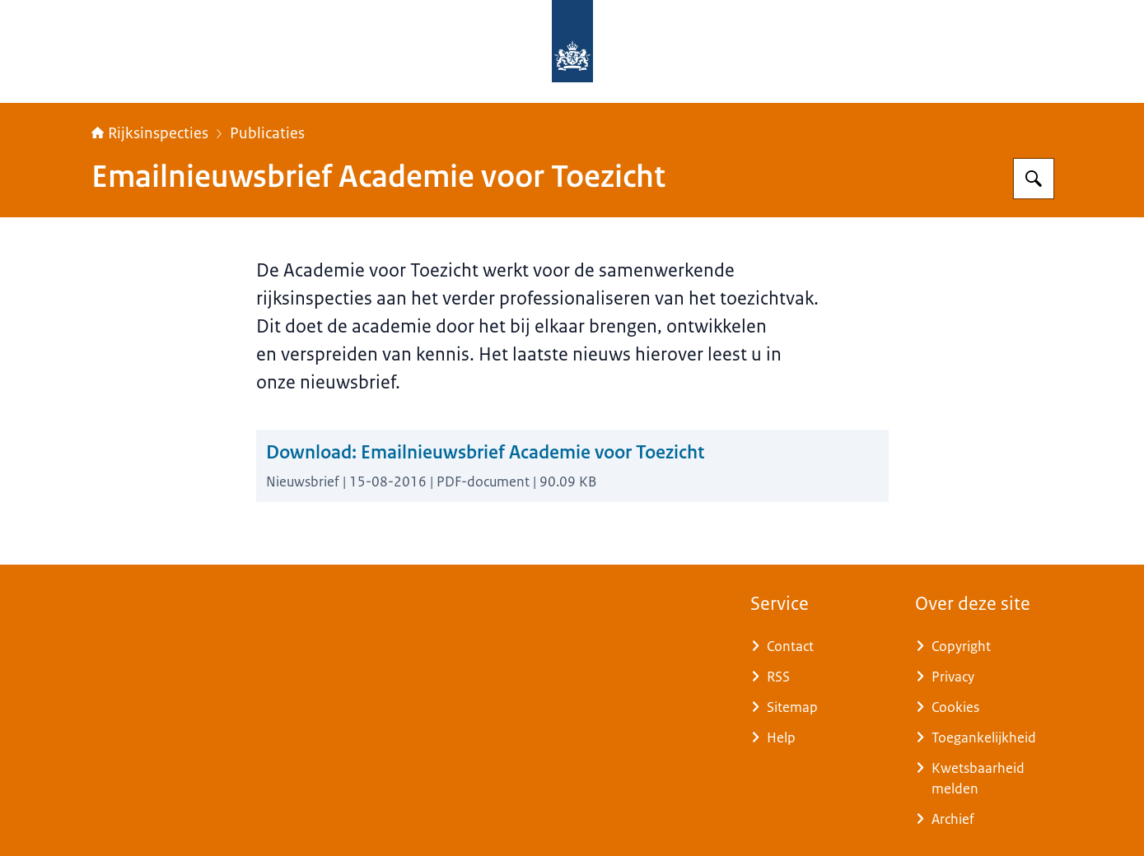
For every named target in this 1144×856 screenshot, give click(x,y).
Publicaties (267, 133)
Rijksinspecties (149, 133)
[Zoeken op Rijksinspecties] (1033, 178)
